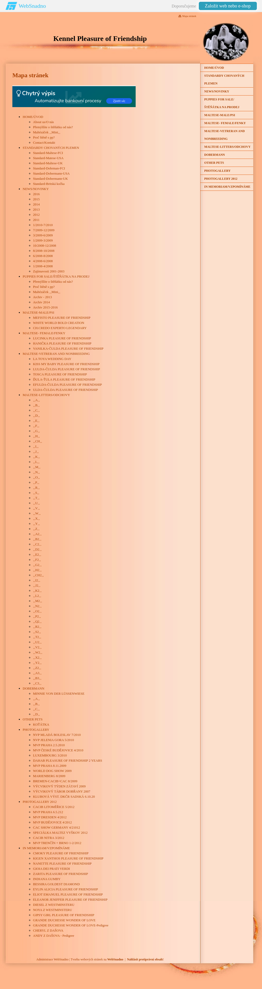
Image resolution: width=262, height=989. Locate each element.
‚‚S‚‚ (36, 493)
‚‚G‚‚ (36, 431)
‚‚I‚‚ (36, 446)
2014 (36, 204)
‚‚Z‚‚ (36, 529)
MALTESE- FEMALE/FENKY (44, 333)
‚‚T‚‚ (36, 498)
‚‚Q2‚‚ (37, 621)
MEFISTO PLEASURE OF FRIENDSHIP (62, 318)
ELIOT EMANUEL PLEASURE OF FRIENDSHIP (68, 894)
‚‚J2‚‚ (36, 585)
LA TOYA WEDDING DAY (52, 359)
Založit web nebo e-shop (228, 5)
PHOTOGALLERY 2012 (40, 802)
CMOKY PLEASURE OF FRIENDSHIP (60, 853)
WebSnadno (32, 6)
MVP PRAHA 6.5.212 (48, 812)
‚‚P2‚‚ (37, 616)
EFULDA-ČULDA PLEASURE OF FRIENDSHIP (67, 384)
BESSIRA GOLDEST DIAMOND (56, 884)
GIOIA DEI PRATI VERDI (51, 869)
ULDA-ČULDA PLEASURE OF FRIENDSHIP (65, 390)
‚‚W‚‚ (37, 513)
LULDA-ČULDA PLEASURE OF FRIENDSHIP (66, 369)
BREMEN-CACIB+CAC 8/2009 (55, 781)
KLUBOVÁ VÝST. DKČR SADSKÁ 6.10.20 (64, 796)
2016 (36, 194)
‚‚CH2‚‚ (38, 575)
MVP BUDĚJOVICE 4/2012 (52, 822)
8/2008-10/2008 (43, 251)
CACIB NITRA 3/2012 (48, 838)
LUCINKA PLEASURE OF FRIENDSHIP (62, 338)
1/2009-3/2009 (43, 240)
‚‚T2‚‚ (37, 637)
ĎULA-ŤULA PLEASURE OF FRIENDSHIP (64, 379)
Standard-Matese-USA (48, 158)
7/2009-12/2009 (43, 230)
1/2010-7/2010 (43, 225)
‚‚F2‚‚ (37, 560)
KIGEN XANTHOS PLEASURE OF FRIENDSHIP (68, 858)
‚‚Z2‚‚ (37, 668)
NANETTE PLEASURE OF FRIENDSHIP (62, 863)
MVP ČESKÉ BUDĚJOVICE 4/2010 (58, 750)
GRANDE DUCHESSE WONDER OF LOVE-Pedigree (70, 925)
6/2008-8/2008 (43, 256)
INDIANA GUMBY (47, 879)
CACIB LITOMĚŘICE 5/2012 (54, 807)
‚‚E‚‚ (36, 421)
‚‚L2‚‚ (37, 596)
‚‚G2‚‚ (37, 565)
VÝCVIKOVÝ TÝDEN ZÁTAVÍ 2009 (59, 786)
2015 (36, 199)
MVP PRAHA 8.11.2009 (49, 766)
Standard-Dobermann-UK (50, 178)
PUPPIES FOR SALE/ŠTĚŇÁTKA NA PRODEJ (56, 276)
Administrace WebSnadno (52, 959)
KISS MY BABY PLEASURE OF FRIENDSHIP (66, 364)
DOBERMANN (33, 688)
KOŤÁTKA (41, 724)
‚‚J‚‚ (36, 451)
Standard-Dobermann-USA (51, 173)
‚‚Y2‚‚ (37, 663)
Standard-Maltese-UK (48, 163)
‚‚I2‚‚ (36, 580)
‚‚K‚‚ (36, 457)
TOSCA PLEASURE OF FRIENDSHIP (60, 374)
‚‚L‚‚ (36, 462)
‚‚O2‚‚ (37, 611)
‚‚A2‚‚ (37, 534)
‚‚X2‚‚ (37, 657)
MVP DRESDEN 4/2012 (50, 817)
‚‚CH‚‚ (37, 441)
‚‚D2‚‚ (37, 549)
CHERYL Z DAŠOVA (48, 930)
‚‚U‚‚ (36, 503)
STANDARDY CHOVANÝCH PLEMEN (51, 148)
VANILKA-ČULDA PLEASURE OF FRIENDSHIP (68, 348)
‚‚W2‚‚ (37, 652)
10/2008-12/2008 (44, 245)
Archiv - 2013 (42, 297)
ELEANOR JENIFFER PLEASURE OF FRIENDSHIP (70, 899)
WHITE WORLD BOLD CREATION (58, 323)
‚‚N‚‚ (36, 472)
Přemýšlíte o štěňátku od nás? (53, 127)
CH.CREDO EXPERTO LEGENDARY (60, 328)
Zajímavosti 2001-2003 (48, 271)
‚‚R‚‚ (36, 487)
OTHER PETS (33, 719)
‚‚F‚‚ (36, 426)
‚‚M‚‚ (36, 467)
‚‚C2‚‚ (37, 544)
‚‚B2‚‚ (37, 539)
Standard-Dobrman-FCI (49, 168)
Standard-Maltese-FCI (48, 153)
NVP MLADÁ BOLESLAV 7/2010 (57, 735)
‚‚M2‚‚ (37, 601)
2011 (36, 220)
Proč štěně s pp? (44, 137)
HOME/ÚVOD (33, 117)
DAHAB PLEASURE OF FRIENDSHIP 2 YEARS (67, 760)
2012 (36, 215)
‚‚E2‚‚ (37, 554)
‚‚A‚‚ (36, 400)
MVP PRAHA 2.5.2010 (49, 745)
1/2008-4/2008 (43, 266)
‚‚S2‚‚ (37, 632)
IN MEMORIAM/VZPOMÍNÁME (46, 848)
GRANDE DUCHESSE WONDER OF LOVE (64, 920)
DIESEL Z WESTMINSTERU (53, 905)
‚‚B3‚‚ (37, 678)
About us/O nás (43, 122)
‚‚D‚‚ (36, 415)
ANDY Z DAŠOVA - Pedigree (53, 936)
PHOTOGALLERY (36, 730)
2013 (36, 209)
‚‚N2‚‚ (37, 606)
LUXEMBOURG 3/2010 (50, 755)
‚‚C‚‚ (36, 410)
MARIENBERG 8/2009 (49, 776)
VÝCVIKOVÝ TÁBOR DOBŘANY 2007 (61, 791)
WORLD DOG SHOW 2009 (52, 771)
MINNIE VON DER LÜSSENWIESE (58, 693)
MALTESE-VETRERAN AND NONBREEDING (56, 354)
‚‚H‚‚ (36, 436)
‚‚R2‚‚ (37, 627)
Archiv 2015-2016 (45, 307)
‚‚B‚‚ (36, 405)
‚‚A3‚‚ (37, 673)
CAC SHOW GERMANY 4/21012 (56, 827)
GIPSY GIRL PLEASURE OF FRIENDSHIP (63, 915)
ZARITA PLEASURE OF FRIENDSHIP (60, 874)
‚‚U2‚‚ (37, 642)
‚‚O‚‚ (36, 477)
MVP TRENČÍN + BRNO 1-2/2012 (57, 843)
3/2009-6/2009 (43, 235)
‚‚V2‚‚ (37, 647)
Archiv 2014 (41, 302)
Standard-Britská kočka (48, 184)
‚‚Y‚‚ (36, 524)
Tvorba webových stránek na (97, 959)
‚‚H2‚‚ (37, 570)
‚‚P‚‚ (36, 482)
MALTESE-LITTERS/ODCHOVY (46, 395)
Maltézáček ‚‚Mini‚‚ (46, 132)
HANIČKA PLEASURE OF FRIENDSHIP (62, 343)
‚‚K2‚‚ (37, 590)
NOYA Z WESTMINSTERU (52, 910)
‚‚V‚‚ (36, 508)
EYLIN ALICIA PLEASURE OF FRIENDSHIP (65, 889)
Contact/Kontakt (44, 142)
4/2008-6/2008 (43, 261)
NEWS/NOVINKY (36, 189)
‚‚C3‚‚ (37, 683)
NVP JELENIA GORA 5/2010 (53, 740)
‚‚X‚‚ (36, 518)
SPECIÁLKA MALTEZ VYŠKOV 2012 (60, 833)
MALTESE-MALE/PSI (38, 312)
